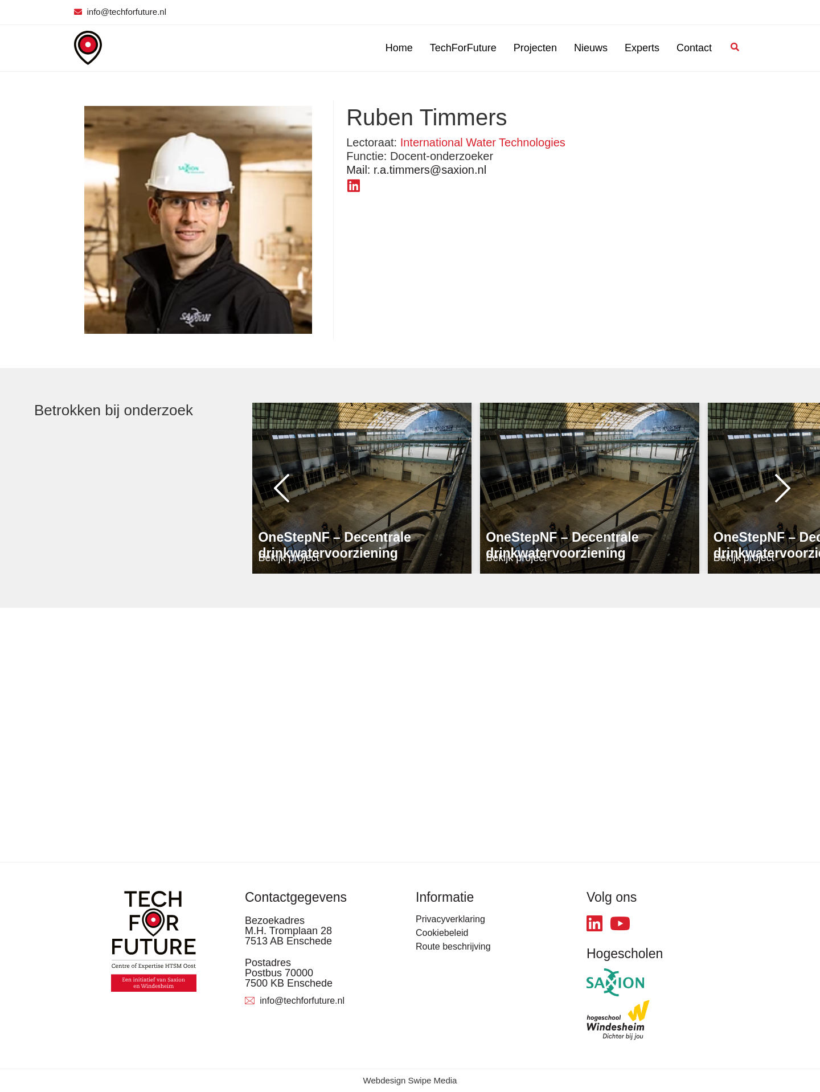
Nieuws (591, 48)
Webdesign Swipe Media (410, 1080)
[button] (275, 488)
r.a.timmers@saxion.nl (416, 169)
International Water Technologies (482, 142)
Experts (642, 48)
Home (399, 48)
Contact (694, 48)
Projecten (535, 48)
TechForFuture (463, 48)
